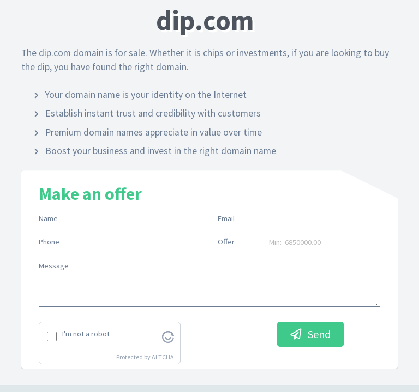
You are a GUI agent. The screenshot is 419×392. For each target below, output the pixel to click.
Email (226, 218)
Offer (226, 242)
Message (54, 266)
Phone (49, 242)
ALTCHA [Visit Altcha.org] (163, 357)
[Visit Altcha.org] (168, 335)
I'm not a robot (86, 334)
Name (48, 218)
